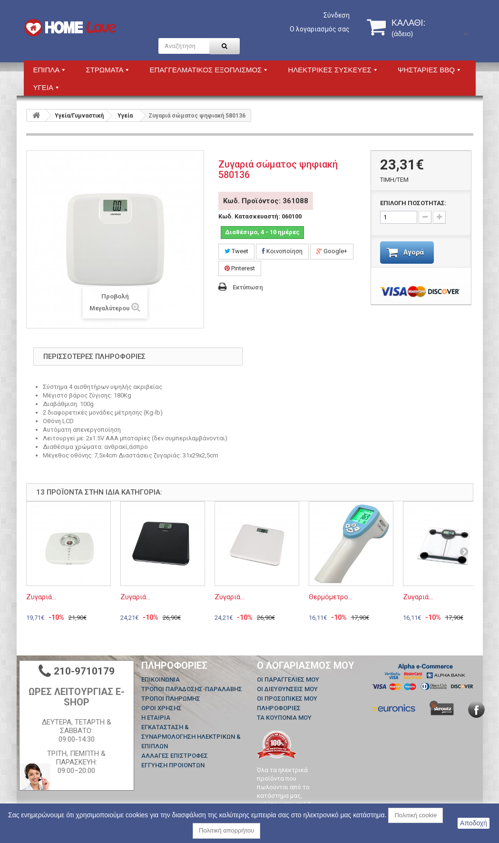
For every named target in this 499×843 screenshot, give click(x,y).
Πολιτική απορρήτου (226, 830)
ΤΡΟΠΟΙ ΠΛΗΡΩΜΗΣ (170, 698)
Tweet (236, 251)
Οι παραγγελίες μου (288, 679)
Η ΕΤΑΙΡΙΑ (155, 717)
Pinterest (240, 268)
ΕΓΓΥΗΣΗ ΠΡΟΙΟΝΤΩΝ (173, 765)
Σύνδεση (336, 15)
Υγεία (125, 115)
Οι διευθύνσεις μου (287, 689)
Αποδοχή (473, 823)
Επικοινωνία (160, 679)
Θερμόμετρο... (330, 597)
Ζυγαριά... (41, 597)
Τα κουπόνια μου (284, 717)
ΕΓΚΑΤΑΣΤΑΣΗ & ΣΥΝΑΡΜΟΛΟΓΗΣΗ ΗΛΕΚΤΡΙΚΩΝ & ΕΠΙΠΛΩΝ (191, 737)
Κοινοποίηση (282, 251)
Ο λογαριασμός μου (305, 665)
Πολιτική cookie (415, 815)
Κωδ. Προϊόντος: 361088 (265, 201)
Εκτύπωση (248, 287)
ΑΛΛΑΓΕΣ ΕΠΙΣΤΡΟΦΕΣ (174, 755)
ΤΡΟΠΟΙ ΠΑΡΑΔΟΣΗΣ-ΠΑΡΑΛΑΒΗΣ (191, 689)
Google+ (331, 251)
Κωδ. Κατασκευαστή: (249, 216)
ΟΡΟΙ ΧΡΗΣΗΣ (161, 708)
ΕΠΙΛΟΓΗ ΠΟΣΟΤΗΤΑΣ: (413, 203)
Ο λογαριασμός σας (320, 29)
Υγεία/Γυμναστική (79, 115)
